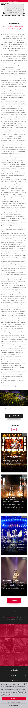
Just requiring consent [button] (14, 702)
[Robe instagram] (14, 612)
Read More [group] (14, 600)
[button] (14, 705)
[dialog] (14, 695)
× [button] (26, 683)
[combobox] (24, 684)
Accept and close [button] (14, 698)
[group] (14, 416)
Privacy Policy (6, 695)
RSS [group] (24, 10)
